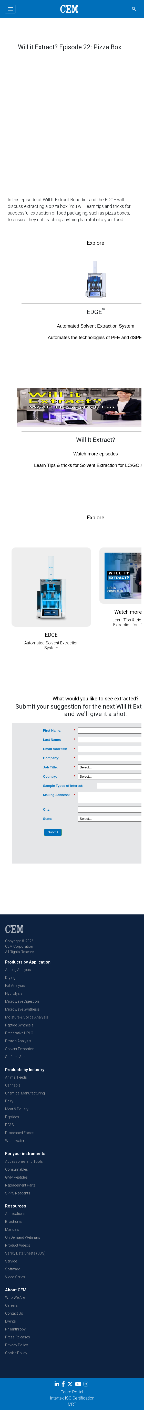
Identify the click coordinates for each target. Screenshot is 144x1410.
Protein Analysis (18, 1041)
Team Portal (72, 1392)
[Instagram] (86, 1385)
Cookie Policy (16, 1353)
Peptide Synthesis (19, 1025)
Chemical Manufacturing (25, 1093)
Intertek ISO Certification (72, 1398)
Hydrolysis (14, 993)
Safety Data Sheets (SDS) (25, 1253)
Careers (11, 1305)
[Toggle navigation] (10, 9)
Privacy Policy (16, 1345)
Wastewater (14, 1141)
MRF (72, 1404)
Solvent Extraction (19, 1049)
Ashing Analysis (18, 970)
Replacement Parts (20, 1185)
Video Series (15, 1277)
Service (11, 1261)
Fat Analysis (15, 985)
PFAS (9, 1125)
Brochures (13, 1221)
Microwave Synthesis (22, 1009)
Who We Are (15, 1297)
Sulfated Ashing (17, 1057)
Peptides (12, 1117)
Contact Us (14, 1313)
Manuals (12, 1229)
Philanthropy (15, 1329)
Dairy (9, 1101)
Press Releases (17, 1337)
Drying (10, 978)
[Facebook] (64, 1385)
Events (10, 1321)
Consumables (16, 1169)
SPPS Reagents (17, 1193)
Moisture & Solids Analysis (26, 1017)
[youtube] (79, 1385)
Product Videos (17, 1245)
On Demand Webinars (22, 1237)
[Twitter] (70, 1385)
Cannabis (12, 1085)
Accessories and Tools (24, 1161)
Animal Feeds (16, 1077)
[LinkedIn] (57, 1385)
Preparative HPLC (19, 1033)
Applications (15, 1214)
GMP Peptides (16, 1177)
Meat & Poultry (16, 1109)
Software (12, 1269)
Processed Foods (19, 1133)
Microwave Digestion (22, 1001)
